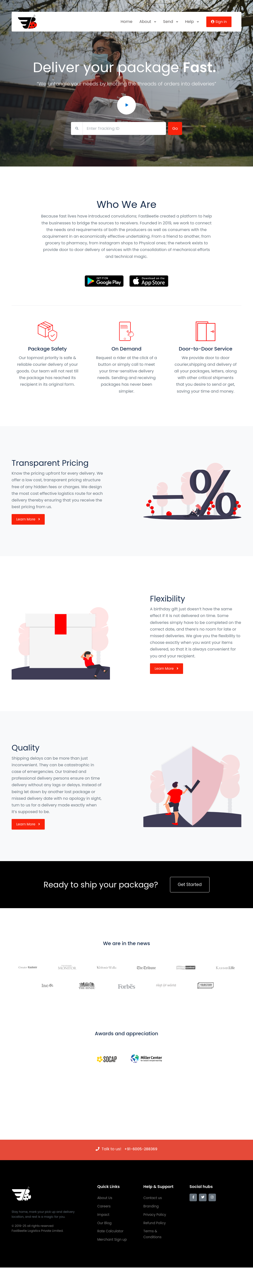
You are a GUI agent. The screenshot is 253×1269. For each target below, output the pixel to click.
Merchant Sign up (112, 1240)
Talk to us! (111, 1149)
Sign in (219, 21)
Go (175, 128)
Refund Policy (154, 1223)
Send (170, 21)
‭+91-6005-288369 (141, 1149)
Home (126, 21)
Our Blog (104, 1223)
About (147, 21)
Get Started (190, 885)
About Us (105, 1198)
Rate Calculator (110, 1232)
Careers (104, 1206)
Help (192, 21)
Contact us (152, 1198)
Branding (151, 1206)
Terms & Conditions (152, 1235)
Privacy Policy (155, 1215)
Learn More (28, 519)
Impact (103, 1215)
